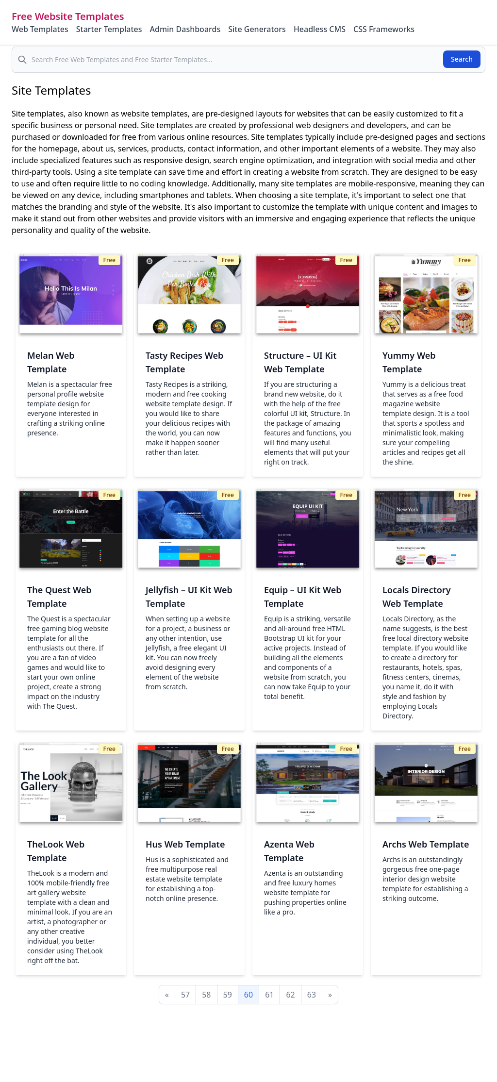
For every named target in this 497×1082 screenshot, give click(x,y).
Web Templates (40, 29)
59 (227, 994)
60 (248, 994)
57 (185, 994)
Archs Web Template (425, 844)
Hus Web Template (185, 844)
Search (462, 59)
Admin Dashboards (184, 29)
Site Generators (257, 29)
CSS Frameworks (383, 29)
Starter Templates (109, 29)
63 (311, 994)
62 (290, 994)
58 (206, 994)
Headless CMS (320, 29)
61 (269, 994)
